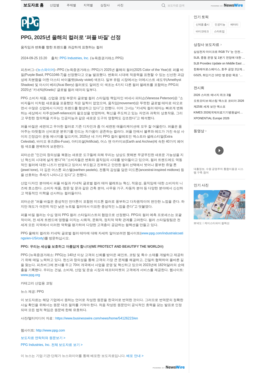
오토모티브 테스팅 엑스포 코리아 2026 (219, 100)
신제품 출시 (202, 24)
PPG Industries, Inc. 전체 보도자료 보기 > (52, 345)
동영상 (199, 131)
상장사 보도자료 (206, 45)
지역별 (88, 5)
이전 (197, 204)
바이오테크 (202, 31)
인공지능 (220, 24)
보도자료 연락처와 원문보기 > (43, 338)
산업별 (54, 5)
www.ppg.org (30, 275)
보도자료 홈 (33, 5)
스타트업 (219, 31)
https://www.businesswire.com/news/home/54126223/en (96, 318)
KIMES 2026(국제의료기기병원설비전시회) (222, 112)
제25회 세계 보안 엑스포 (209, 106)
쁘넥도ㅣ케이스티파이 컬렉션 (212, 223)
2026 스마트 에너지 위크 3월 (212, 95)
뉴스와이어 (45, 70)
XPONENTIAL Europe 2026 (211, 118)
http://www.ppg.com (50, 330)
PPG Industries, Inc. (74, 58)
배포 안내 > (134, 356)
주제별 (71, 5)
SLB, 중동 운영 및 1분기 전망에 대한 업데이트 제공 (227, 57)
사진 (120, 5)
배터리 (234, 24)
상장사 (105, 5)
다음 (242, 204)
